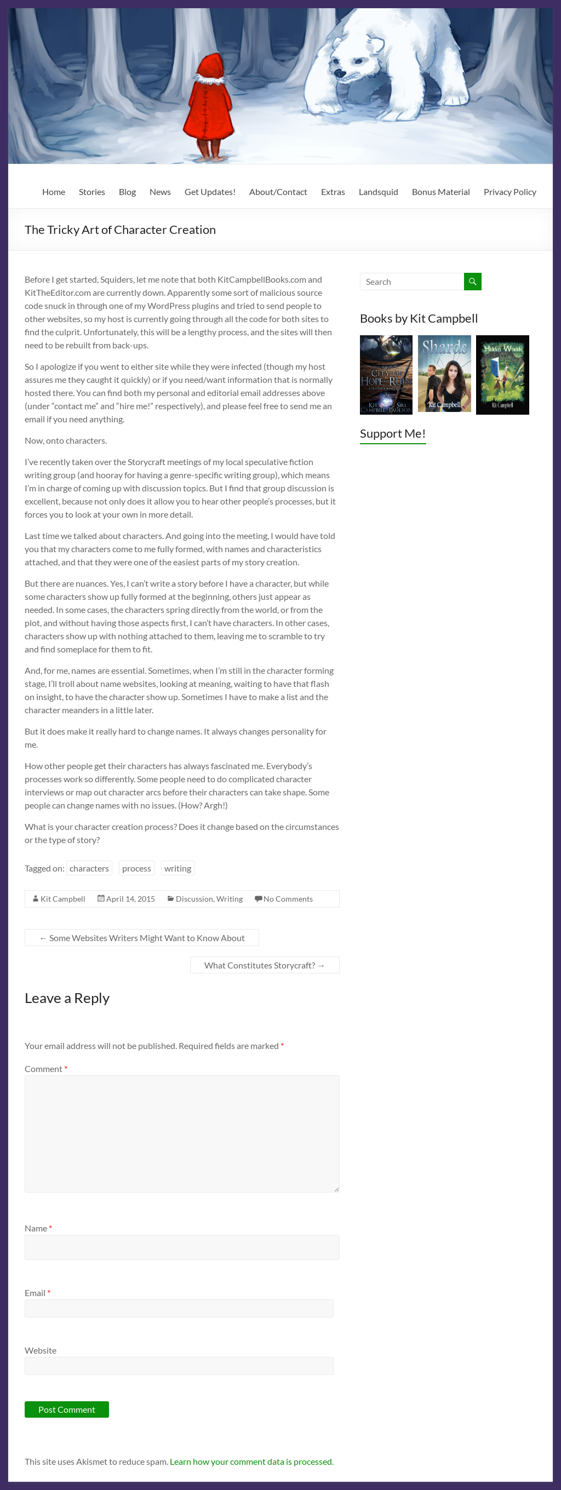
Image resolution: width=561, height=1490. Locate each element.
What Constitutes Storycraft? (264, 965)
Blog (127, 191)
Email (37, 1292)
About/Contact (278, 191)
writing (177, 868)
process (136, 868)
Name (38, 1228)
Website (40, 1350)
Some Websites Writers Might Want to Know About (142, 937)
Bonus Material (441, 191)
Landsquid (378, 191)
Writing (229, 898)
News (160, 191)
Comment (46, 1068)
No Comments (288, 898)
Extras (333, 191)
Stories (92, 191)
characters (89, 868)
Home (53, 191)
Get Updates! (210, 191)
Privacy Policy (510, 191)
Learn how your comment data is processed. (252, 1461)
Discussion (194, 898)
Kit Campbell (63, 898)
